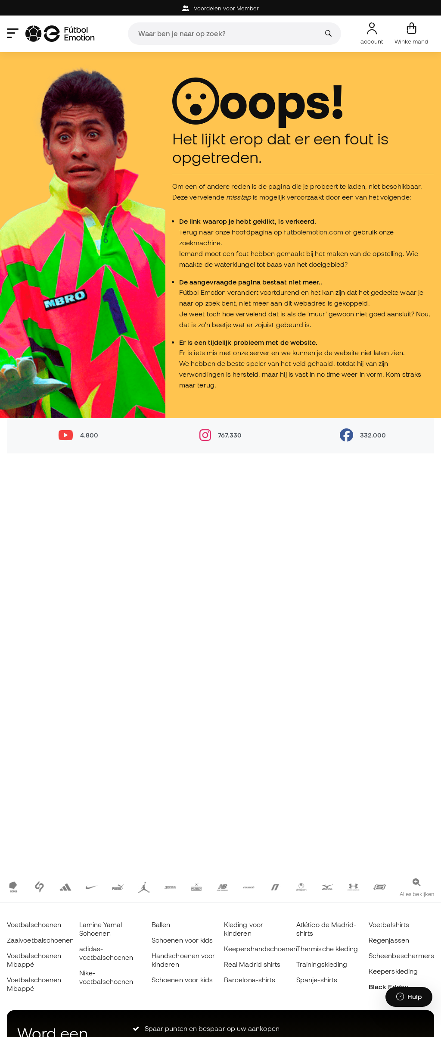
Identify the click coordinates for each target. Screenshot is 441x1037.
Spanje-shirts (316, 980)
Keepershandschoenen (260, 949)
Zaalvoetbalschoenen (40, 940)
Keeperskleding (393, 971)
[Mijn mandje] (411, 33)
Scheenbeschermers (401, 955)
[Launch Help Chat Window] (408, 997)
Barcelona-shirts (249, 980)
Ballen (161, 924)
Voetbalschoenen (34, 924)
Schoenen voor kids (182, 940)
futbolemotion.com (313, 232)
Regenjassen (389, 940)
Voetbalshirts (389, 924)
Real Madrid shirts (252, 964)
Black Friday (388, 986)
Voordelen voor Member (220, 8)
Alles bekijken (417, 894)
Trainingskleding (321, 964)
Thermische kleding (327, 949)
